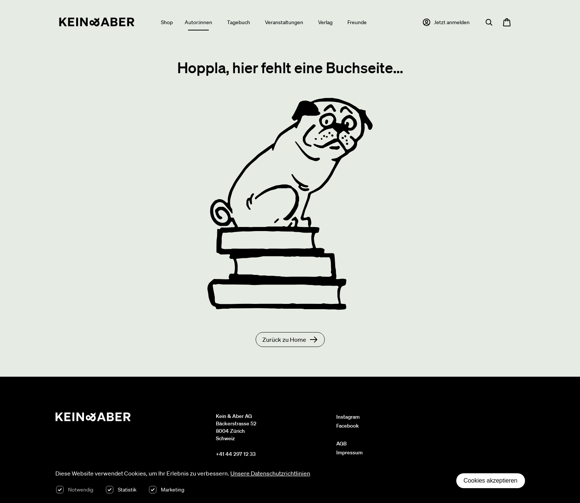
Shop (167, 22)
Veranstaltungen (284, 22)
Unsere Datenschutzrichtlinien (270, 473)
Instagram (348, 416)
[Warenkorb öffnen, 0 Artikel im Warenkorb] (506, 22)
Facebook (347, 425)
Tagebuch (238, 22)
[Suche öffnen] (489, 22)
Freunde (357, 22)
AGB (341, 443)
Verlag (325, 22)
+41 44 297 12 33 (236, 454)
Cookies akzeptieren (491, 480)
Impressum (349, 452)
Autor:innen (198, 22)
